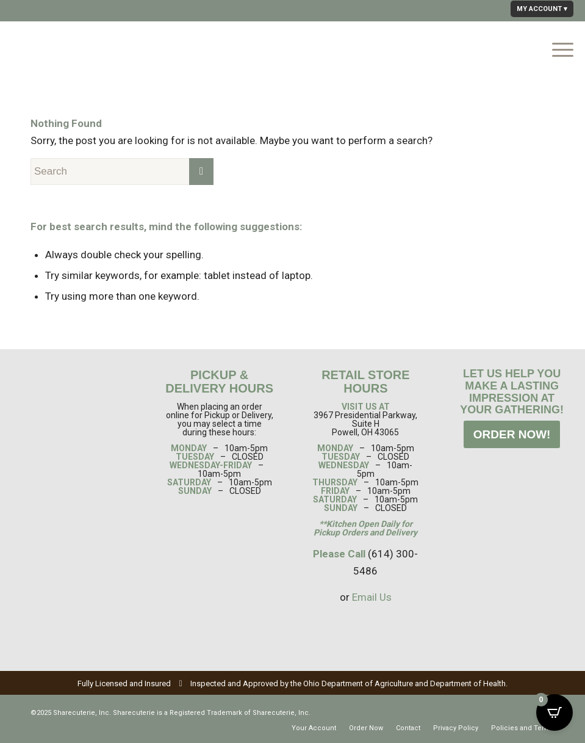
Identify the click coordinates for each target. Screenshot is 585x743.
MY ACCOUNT (539, 9)
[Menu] (556, 48)
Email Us (372, 597)
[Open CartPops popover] (554, 712)
